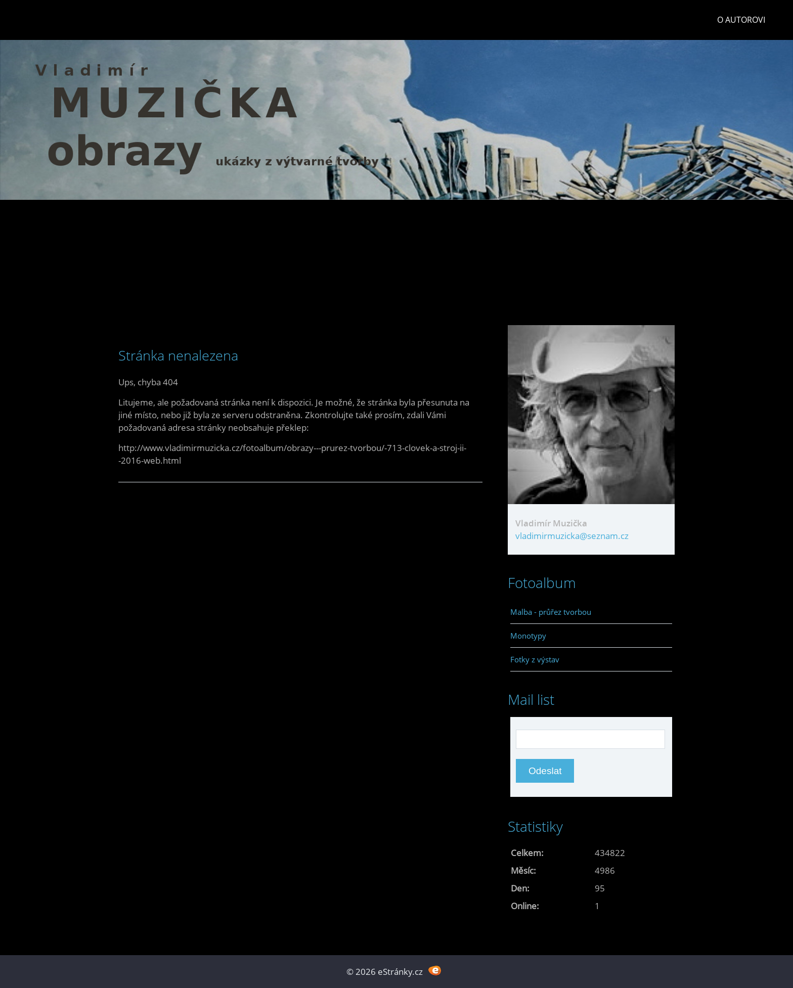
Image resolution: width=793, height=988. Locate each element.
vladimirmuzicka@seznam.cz (572, 536)
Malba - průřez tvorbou (550, 612)
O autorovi (741, 19)
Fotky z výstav (534, 659)
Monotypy (528, 636)
